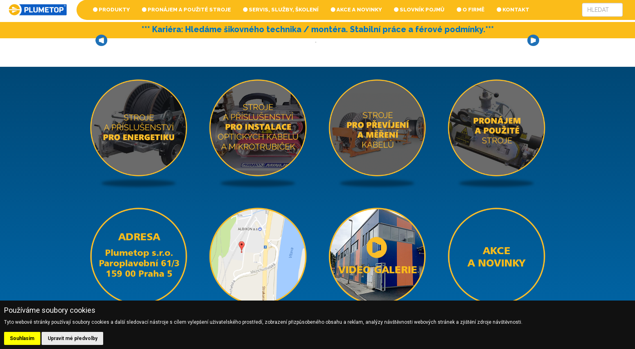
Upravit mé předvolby (72, 338)
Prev (101, 40)
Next (533, 40)
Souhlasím (22, 338)
